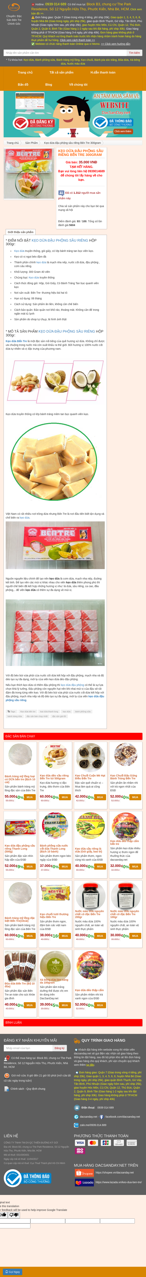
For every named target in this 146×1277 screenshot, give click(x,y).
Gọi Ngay (12, 1271)
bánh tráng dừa (15, 716)
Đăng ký (59, 1048)
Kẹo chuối (87, 59)
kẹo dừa (41, 262)
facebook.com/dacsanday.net (123, 1116)
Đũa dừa (123, 59)
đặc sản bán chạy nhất (37, 716)
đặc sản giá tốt (59, 716)
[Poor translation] (14, 1215)
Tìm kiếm (134, 52)
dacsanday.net (88, 1116)
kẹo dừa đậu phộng (72, 684)
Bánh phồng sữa (45, 59)
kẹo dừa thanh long (49, 711)
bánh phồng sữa (82, 711)
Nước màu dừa (76, 63)
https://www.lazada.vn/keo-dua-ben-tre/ (119, 1182)
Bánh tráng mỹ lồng (68, 59)
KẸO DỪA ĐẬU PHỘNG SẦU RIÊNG (60, 240)
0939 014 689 (55, 4)
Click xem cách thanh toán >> (77, 40)
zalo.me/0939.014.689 (93, 1125)
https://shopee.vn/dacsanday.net (115, 1172)
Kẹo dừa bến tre (27, 711)
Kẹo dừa (29, 59)
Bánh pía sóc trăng (105, 59)
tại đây (90, 1064)
